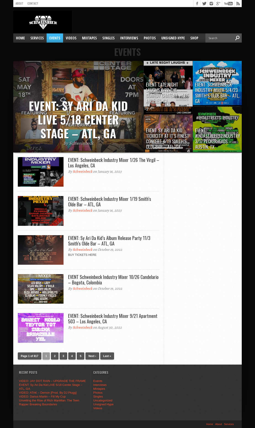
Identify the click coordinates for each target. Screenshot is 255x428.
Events (54, 38)
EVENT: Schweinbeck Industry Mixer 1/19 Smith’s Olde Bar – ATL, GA (109, 201)
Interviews (129, 38)
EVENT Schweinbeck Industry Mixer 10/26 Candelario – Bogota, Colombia (113, 279)
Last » (107, 356)
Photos (150, 38)
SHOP (194, 38)
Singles (108, 38)
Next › (92, 356)
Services (37, 38)
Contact (32, 3)
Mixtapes (89, 38)
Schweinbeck (82, 171)
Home (20, 38)
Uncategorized (102, 400)
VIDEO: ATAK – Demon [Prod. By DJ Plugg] (48, 392)
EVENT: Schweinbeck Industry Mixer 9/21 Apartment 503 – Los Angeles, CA (112, 318)
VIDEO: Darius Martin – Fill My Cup (42, 396)
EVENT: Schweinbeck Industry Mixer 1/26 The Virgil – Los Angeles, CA (113, 162)
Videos (71, 38)
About (19, 3)
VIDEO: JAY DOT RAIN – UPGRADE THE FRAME (52, 381)
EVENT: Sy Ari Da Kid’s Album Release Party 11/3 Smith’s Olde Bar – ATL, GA (109, 240)
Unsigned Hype (173, 38)
